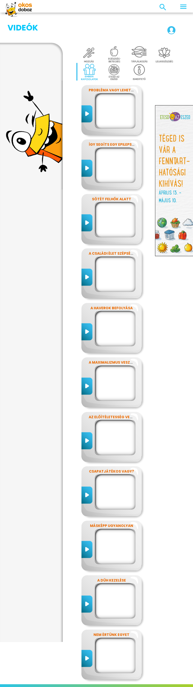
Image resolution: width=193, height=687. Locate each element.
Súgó (105, 681)
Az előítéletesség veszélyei (116, 391)
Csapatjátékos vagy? (111, 446)
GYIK (149, 675)
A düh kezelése (111, 555)
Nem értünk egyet (111, 609)
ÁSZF (117, 681)
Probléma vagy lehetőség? (116, 64)
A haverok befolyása (111, 282)
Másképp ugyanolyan (111, 500)
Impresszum (27, 675)
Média (136, 675)
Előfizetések (81, 675)
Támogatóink (84, 681)
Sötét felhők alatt (111, 173)
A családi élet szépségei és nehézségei (126, 228)
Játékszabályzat (111, 675)
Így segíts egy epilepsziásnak (118, 119)
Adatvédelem (54, 675)
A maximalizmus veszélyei (114, 337)
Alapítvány (167, 675)
